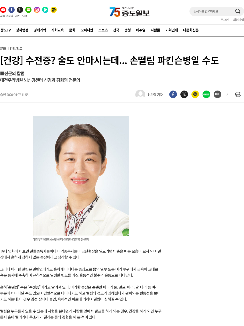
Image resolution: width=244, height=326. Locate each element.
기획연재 (171, 30)
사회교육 (57, 30)
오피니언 (87, 30)
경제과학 (39, 30)
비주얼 (140, 30)
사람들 (155, 30)
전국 (116, 30)
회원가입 (238, 20)
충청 (127, 30)
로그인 (224, 20)
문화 (72, 30)
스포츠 (103, 30)
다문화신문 (191, 30)
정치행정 (22, 30)
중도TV (5, 30)
